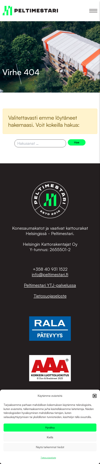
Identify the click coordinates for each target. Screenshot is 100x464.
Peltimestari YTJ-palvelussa (50, 285)
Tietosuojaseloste (48, 457)
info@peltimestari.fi (50, 274)
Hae (76, 142)
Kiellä (50, 437)
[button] (94, 396)
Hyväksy (50, 427)
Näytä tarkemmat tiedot (50, 447)
